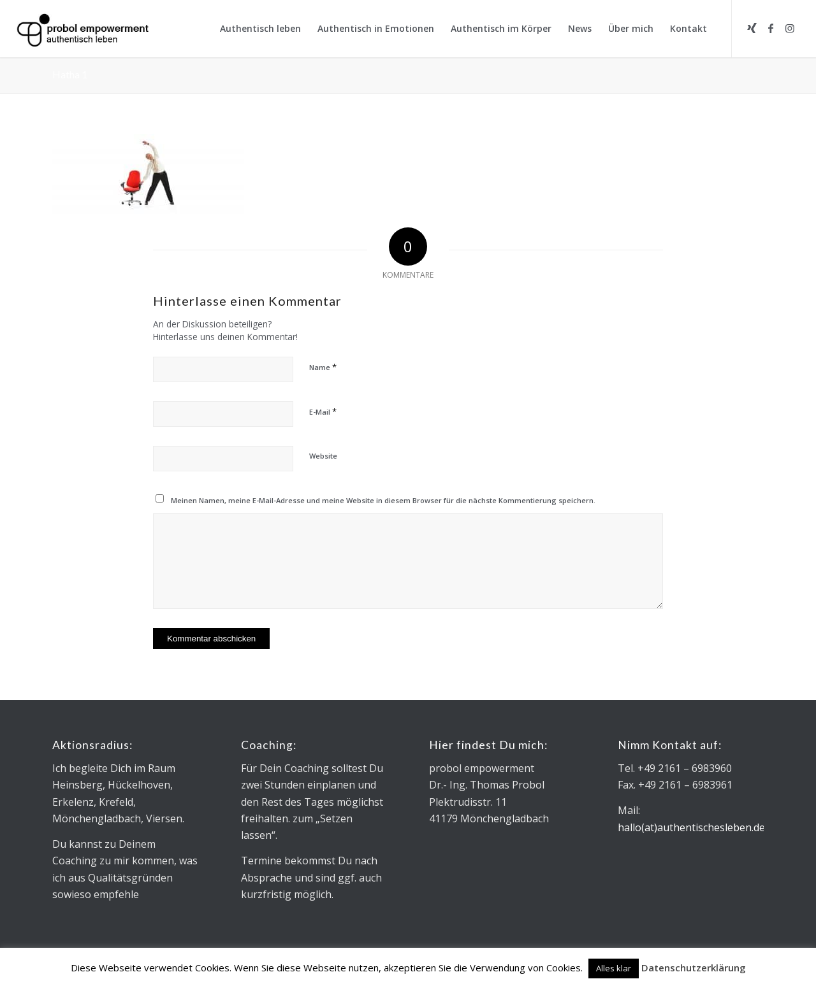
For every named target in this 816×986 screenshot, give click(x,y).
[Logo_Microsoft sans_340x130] (83, 28)
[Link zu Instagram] (789, 28)
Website (323, 456)
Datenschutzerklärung (693, 967)
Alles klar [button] (613, 968)
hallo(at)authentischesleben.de (691, 827)
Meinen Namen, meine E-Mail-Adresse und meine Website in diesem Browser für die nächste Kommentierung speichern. (383, 500)
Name (323, 367)
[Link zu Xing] (751, 28)
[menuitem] (260, 28)
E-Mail (323, 411)
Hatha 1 (69, 74)
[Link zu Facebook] (770, 28)
